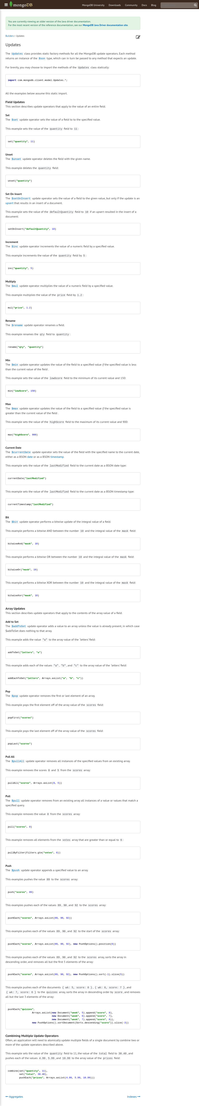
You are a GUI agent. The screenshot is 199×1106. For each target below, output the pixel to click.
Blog (153, 5)
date (30, 457)
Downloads (115, 5)
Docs (144, 5)
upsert (9, 203)
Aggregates (14, 1096)
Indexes (133, 1096)
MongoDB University (93, 5)
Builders (9, 35)
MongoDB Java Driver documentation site (105, 25)
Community (131, 5)
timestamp (57, 457)
